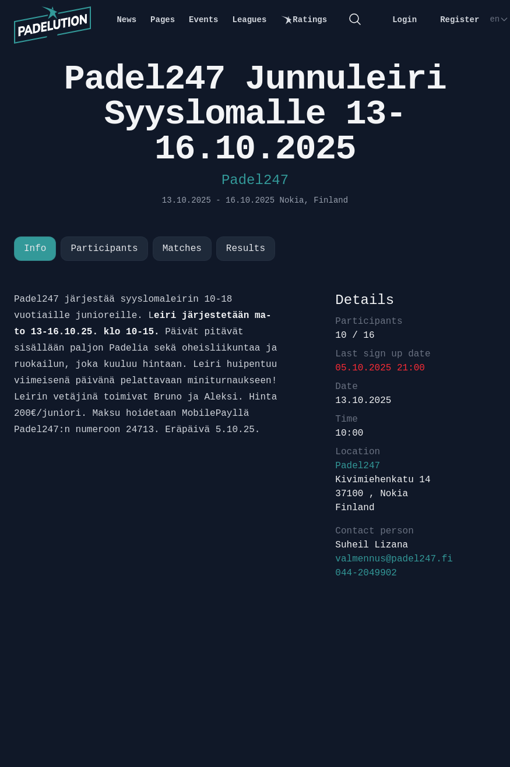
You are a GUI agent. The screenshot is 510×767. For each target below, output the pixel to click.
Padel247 (255, 180)
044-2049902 (366, 573)
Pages (162, 19)
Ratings (303, 20)
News (126, 19)
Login (404, 19)
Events (203, 19)
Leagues (250, 19)
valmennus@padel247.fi (394, 559)
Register (459, 19)
